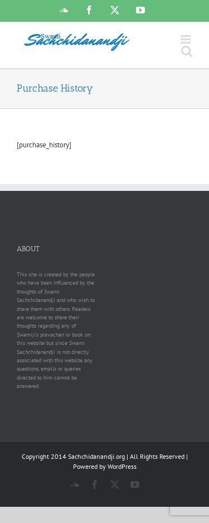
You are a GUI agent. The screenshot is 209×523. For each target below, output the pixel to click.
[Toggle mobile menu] (186, 39)
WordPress (122, 466)
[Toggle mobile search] (186, 51)
